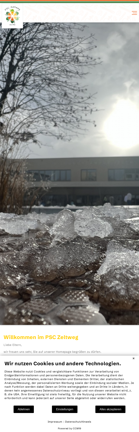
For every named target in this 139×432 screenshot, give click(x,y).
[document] (69, 383)
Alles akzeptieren (110, 409)
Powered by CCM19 (69, 428)
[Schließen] (133, 358)
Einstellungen (64, 409)
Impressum (55, 421)
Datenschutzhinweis (78, 421)
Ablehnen (24, 409)
